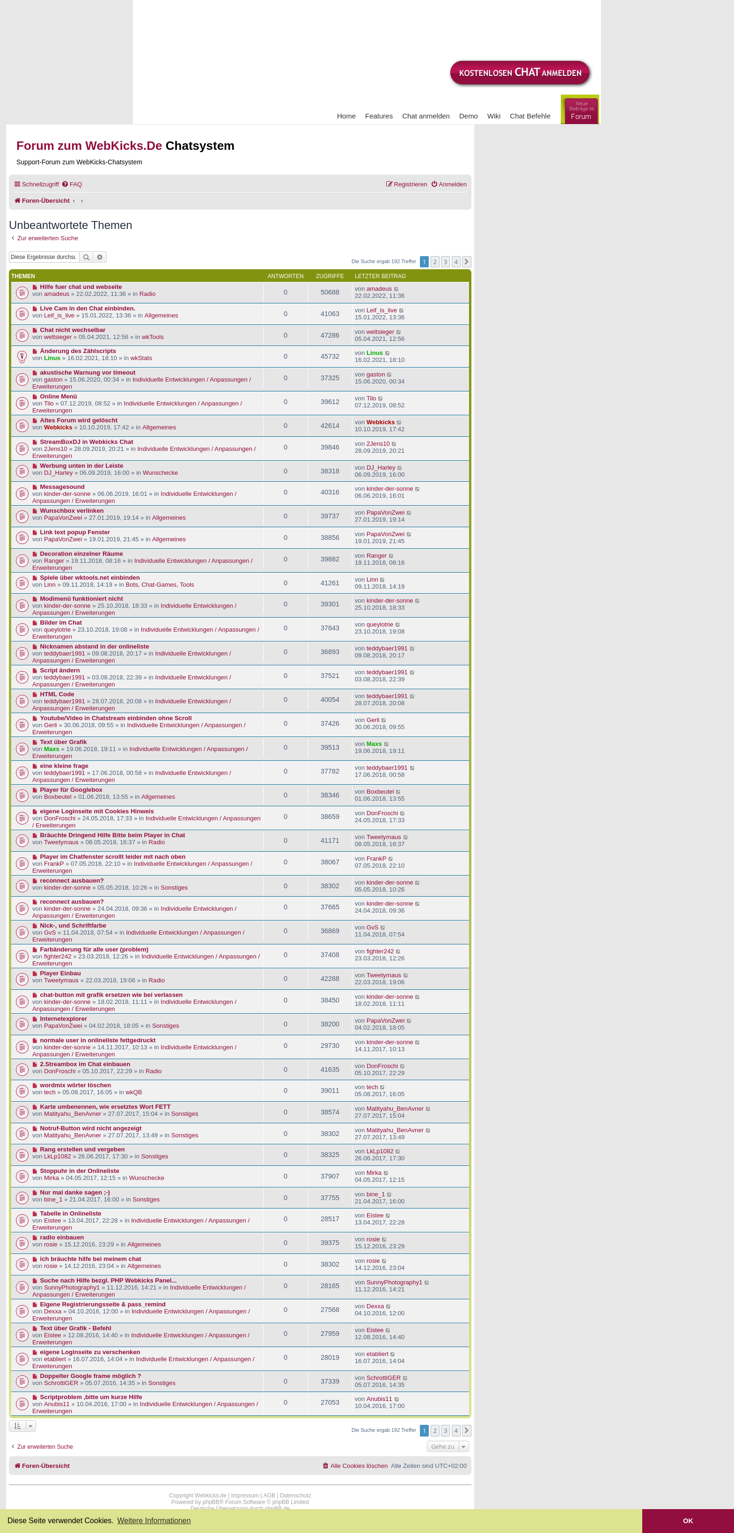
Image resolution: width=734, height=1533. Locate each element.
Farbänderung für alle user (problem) (94, 949)
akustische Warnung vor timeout (88, 372)
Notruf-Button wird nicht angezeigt (91, 1128)
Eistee (52, 1220)
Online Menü (58, 396)
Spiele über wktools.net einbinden (90, 577)
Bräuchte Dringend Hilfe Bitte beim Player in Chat (112, 835)
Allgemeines (161, 315)
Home (346, 116)
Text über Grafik (63, 741)
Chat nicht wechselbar (73, 329)
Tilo (49, 403)
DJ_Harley (58, 472)
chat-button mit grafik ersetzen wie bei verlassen (111, 994)
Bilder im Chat (61, 622)
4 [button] (456, 262)
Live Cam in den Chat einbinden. (88, 308)
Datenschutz (295, 1495)
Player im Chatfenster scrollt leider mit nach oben (113, 856)
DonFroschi (59, 818)
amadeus (56, 293)
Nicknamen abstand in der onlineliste (94, 646)
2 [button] (435, 262)
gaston (53, 379)
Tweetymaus (61, 842)
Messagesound (62, 486)
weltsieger (58, 336)
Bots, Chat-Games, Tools (159, 584)
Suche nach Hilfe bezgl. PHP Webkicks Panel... (108, 1280)
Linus (52, 357)
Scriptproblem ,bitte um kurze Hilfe (91, 1396)
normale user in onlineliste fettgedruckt (98, 1040)
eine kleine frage (64, 765)
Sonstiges (174, 887)
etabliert (55, 1359)
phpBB (211, 1502)
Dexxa (52, 1311)
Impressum (245, 1495)
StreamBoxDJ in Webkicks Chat (86, 441)
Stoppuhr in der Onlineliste (79, 1170)
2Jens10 (55, 448)
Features (379, 116)
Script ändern (60, 670)
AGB (269, 1495)
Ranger (54, 560)
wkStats (141, 357)
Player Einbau (60, 973)
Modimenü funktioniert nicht (81, 598)
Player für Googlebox (71, 789)
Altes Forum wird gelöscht (79, 420)
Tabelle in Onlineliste (71, 1213)
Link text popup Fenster (75, 532)
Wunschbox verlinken (72, 510)
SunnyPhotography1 (72, 1287)
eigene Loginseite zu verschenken (90, 1352)
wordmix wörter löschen (75, 1085)
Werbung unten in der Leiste (82, 465)
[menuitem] (71, 184)
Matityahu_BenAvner (72, 1113)
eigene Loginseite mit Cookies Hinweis (97, 811)
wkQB (133, 1092)
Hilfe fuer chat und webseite (81, 286)
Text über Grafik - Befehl (75, 1328)
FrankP (54, 863)
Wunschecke (160, 472)
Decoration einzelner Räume (81, 553)
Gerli (50, 725)
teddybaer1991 (64, 653)
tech (50, 1092)
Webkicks (58, 427)
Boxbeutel (58, 796)
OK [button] (688, 1521)
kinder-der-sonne (67, 493)
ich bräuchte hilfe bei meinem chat (90, 1258)
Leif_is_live (59, 315)
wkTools (153, 336)
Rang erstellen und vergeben (82, 1149)
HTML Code (57, 694)
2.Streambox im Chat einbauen (85, 1064)
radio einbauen (62, 1237)
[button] (466, 261)
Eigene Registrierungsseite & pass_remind (103, 1304)
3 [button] (445, 262)
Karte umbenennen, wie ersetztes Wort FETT (105, 1106)
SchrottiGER (61, 1382)
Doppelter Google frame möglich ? (90, 1375)
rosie (51, 1244)
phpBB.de (277, 1508)
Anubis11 (57, 1404)
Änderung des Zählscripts (78, 350)
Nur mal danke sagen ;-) (75, 1192)
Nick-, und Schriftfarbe (73, 925)
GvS (50, 932)
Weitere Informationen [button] (154, 1521)
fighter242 (58, 956)
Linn (50, 584)
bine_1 (53, 1199)
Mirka (51, 1177)
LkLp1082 (57, 1156)
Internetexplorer (63, 1018)
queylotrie (57, 629)
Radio (147, 293)
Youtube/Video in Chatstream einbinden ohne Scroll (116, 718)
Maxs (51, 748)
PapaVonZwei (63, 517)
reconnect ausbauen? (72, 880)
